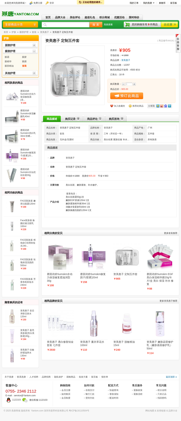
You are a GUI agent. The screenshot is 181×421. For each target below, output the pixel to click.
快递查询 (114, 390)
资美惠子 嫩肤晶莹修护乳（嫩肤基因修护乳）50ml (160, 345)
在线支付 (90, 390)
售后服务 (137, 385)
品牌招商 (46, 377)
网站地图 (149, 410)
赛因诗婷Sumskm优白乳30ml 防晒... (28, 133)
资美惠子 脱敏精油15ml (124, 343)
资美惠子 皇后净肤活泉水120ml (27, 313)
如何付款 (89, 385)
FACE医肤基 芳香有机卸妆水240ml (28, 282)
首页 (6, 32)
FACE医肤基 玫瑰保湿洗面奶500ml (28, 262)
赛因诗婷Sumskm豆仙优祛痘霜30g (28, 172)
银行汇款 (90, 394)
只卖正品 (162, 394)
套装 (34, 32)
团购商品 (70, 377)
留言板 (94, 377)
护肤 (14, 32)
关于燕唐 (9, 377)
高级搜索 (108, 24)
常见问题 (161, 385)
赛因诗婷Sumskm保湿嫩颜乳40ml (28, 113)
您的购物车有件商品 (145, 24)
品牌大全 (172, 410)
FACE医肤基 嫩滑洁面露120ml (28, 202)
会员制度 (66, 398)
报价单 (104, 377)
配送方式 (113, 385)
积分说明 (162, 390)
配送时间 (114, 398)
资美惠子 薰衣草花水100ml (92, 343)
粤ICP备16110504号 (79, 410)
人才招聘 (33, 377)
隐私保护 (58, 377)
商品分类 (20, 24)
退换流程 (138, 394)
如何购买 (66, 394)
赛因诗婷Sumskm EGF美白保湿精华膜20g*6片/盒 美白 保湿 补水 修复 (160, 279)
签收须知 (114, 394)
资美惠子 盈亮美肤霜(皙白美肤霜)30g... (27, 333)
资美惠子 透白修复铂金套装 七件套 (60, 343)
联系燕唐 (21, 377)
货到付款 (90, 398)
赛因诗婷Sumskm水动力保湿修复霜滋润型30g (59, 277)
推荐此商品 (138, 106)
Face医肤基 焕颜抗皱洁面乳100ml (27, 223)
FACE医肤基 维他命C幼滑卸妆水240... (28, 243)
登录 (51, 3)
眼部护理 (24, 32)
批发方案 (83, 377)
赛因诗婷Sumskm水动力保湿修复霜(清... (28, 95)
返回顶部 (170, 377)
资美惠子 (44, 32)
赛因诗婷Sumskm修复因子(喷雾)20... (28, 152)
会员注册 (66, 390)
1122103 (13, 399)
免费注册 (37, 3)
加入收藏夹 (119, 106)
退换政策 (138, 390)
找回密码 (162, 398)
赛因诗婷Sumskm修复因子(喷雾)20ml (93, 276)
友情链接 (161, 410)
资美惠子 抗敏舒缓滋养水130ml (27, 352)
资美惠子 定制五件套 (125, 274)
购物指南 (65, 385)
